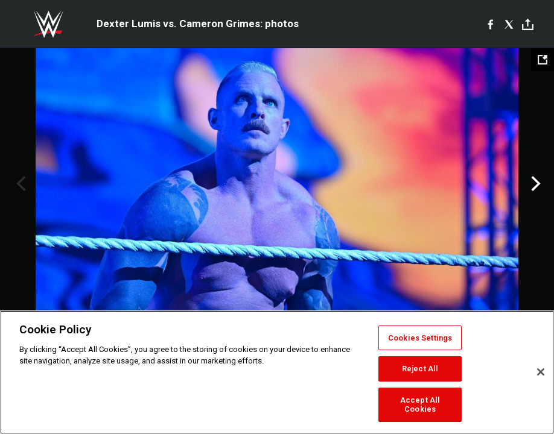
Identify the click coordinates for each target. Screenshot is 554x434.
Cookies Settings (420, 337)
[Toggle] (527, 24)
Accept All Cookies (420, 404)
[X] (509, 24)
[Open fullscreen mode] (542, 59)
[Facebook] (490, 24)
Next (534, 184)
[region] (277, 372)
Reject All (420, 368)
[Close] (540, 372)
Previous (19, 184)
